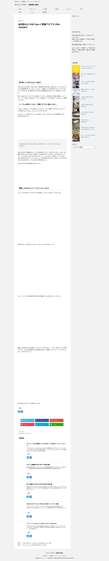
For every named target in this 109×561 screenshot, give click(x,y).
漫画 (20, 12)
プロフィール (32, 9)
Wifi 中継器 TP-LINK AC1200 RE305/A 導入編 (39, 484)
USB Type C (22, 433)
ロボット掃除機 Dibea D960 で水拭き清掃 (38, 464)
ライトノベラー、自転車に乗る (27, 5)
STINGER (72, 558)
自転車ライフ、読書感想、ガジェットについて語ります (54, 555)
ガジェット (69, 9)
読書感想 (45, 12)
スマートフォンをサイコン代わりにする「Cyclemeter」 (42, 523)
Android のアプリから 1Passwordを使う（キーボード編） (43, 504)
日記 (81, 9)
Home (20, 9)
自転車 (56, 9)
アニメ (32, 12)
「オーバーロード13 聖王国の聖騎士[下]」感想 (34, 545)
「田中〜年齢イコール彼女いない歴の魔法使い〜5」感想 (36, 543)
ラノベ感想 (44, 9)
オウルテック (28, 433)
